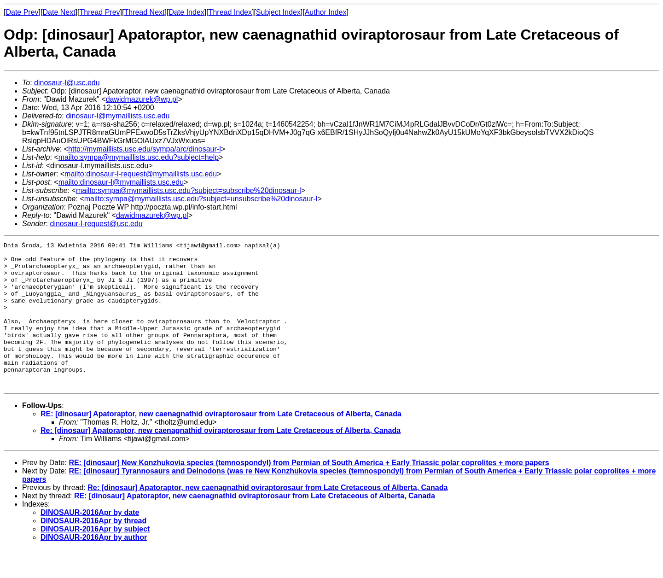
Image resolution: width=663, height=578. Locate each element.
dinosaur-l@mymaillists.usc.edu (117, 116)
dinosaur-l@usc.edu (67, 83)
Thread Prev (100, 12)
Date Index (186, 12)
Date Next (58, 12)
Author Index (326, 12)
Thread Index (230, 12)
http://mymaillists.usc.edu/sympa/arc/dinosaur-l (144, 149)
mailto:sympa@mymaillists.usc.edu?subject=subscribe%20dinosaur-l (188, 190)
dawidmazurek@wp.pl (142, 99)
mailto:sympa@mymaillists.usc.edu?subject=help (138, 157)
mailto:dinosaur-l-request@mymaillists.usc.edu (140, 174)
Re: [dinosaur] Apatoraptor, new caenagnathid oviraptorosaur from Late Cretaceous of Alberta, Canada (221, 459)
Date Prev (22, 12)
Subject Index (278, 12)
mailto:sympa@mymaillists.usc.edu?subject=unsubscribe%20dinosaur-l (201, 199)
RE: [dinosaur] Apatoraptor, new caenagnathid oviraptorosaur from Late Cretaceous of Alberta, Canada (221, 443)
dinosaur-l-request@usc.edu (96, 224)
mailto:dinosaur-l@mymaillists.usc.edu (121, 182)
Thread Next (144, 12)
